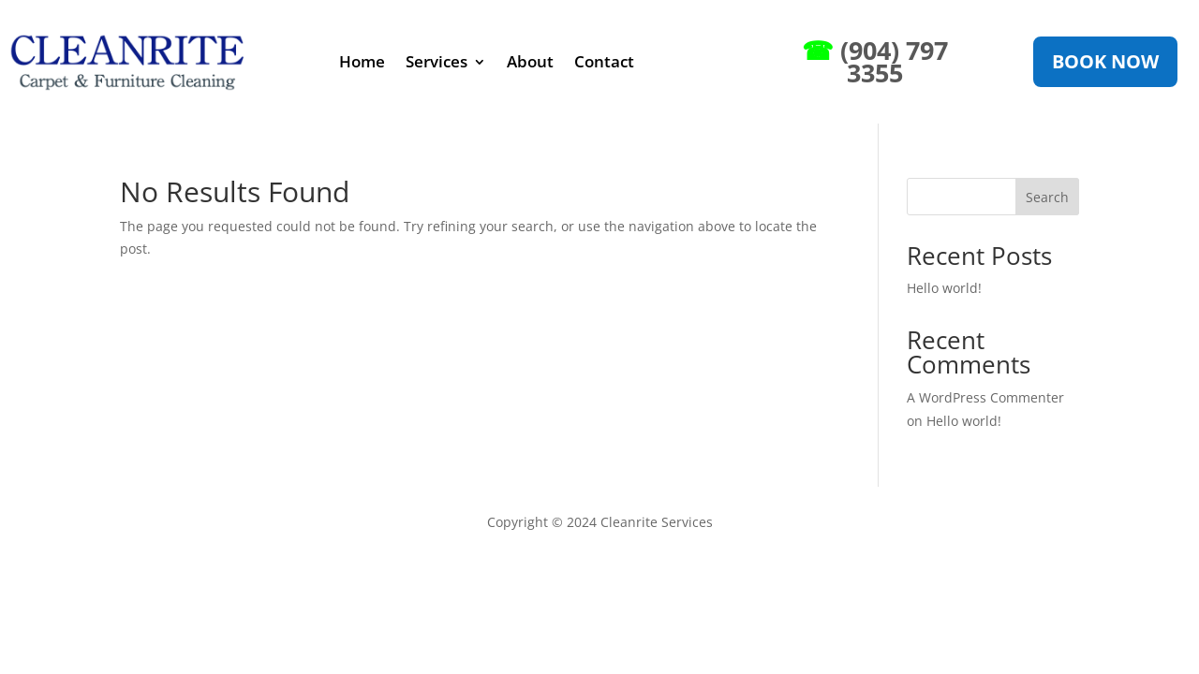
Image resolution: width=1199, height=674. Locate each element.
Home (362, 61)
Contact (604, 61)
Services (436, 61)
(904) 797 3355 (875, 61)
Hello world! (944, 288)
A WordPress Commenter (985, 397)
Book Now (1105, 61)
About (530, 61)
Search (1047, 197)
